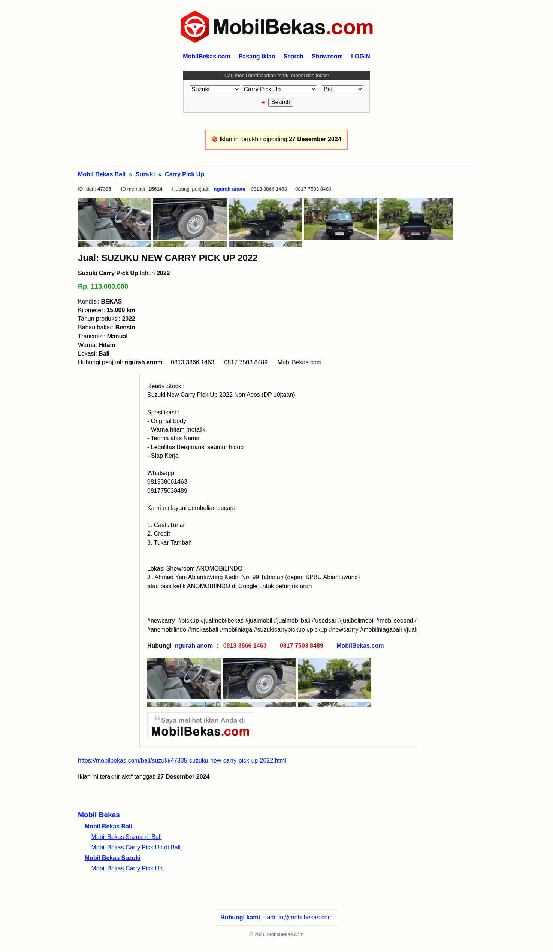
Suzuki (145, 174)
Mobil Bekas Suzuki (112, 858)
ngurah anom (229, 189)
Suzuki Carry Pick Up (108, 273)
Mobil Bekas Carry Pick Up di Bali (136, 847)
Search (293, 56)
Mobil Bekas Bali (108, 826)
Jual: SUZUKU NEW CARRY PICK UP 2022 (168, 258)
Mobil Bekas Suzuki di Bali (126, 837)
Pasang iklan (257, 56)
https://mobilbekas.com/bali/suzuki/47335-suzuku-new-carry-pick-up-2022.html (182, 760)
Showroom (327, 56)
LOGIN (360, 56)
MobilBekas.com (299, 362)
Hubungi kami (240, 917)
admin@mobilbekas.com (300, 917)
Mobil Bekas (99, 815)
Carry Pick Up (184, 174)
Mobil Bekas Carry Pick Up (127, 868)
